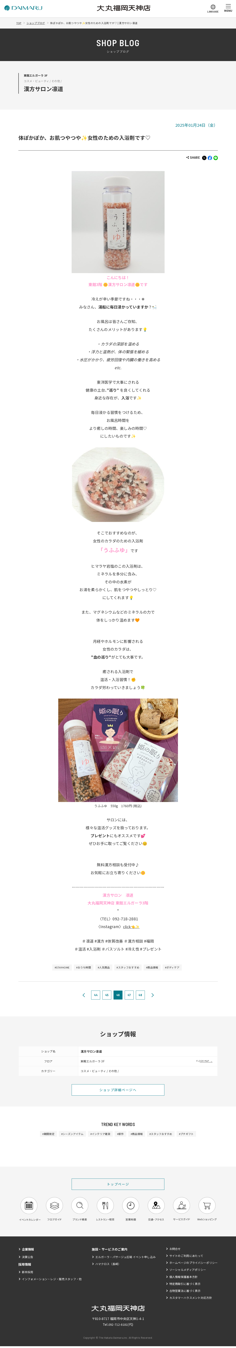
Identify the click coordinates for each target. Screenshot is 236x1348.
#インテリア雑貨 (99, 1135)
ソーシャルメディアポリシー (187, 1272)
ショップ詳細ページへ (118, 1090)
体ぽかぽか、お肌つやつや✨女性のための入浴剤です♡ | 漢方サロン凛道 (99, 23)
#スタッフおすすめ (129, 968)
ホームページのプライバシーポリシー (193, 1265)
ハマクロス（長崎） (108, 1266)
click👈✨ (131, 927)
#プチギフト (193, 1135)
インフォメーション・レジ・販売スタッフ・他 (52, 1281)
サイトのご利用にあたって (186, 1258)
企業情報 (28, 1251)
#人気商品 (103, 968)
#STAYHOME (56, 968)
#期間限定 (41, 1135)
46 (118, 995)
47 (129, 995)
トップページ (118, 1185)
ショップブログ (37, 23)
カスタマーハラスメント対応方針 (190, 1300)
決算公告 (27, 1259)
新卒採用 (27, 1274)
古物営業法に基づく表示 (185, 1293)
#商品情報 (155, 968)
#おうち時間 (81, 968)
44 (96, 995)
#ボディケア (178, 968)
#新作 (120, 1135)
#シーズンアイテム (68, 1135)
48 (140, 995)
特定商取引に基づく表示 (185, 1286)
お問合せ (175, 1251)
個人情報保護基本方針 (183, 1279)
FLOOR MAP (202, 1061)
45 (107, 995)
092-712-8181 (118, 1326)
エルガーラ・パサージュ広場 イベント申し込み (125, 1259)
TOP (19, 23)
